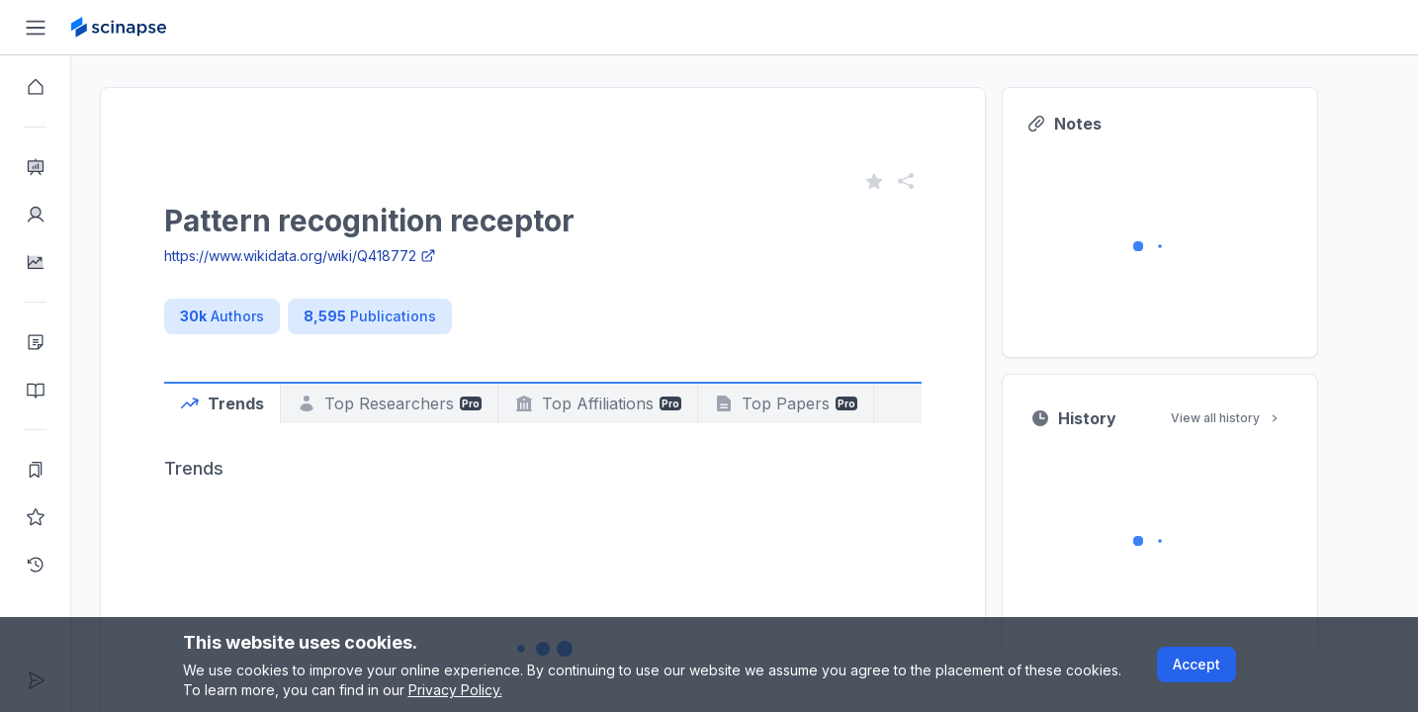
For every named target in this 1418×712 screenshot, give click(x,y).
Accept (1196, 664)
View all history (1261, 417)
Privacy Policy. (455, 689)
